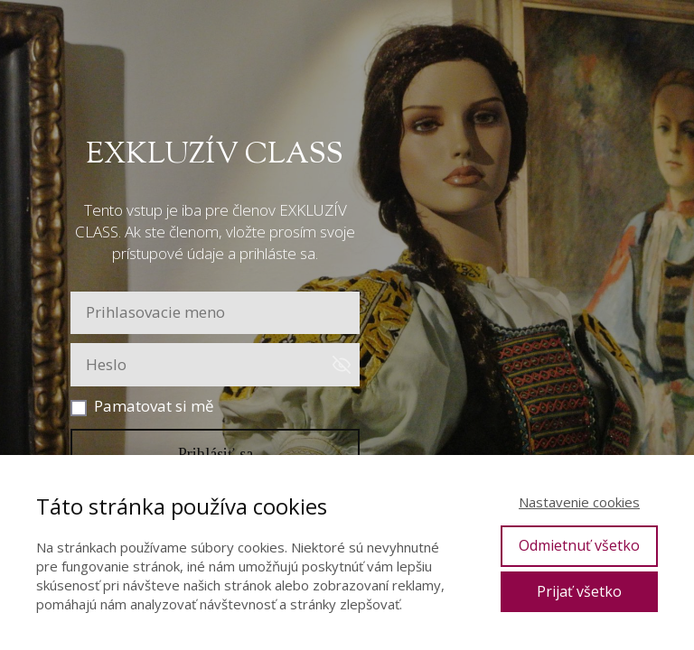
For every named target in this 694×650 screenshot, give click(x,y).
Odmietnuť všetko (579, 545)
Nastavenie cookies (579, 502)
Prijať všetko (579, 591)
